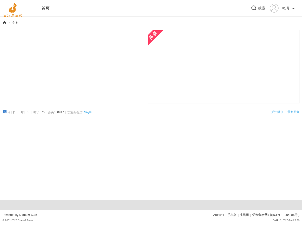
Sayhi (88, 112)
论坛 (15, 22)
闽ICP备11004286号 (283, 215)
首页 (46, 8)
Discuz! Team (25, 220)
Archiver (218, 215)
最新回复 (293, 112)
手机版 (232, 215)
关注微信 (277, 112)
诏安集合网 (5, 22)
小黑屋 (244, 215)
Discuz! (24, 215)
